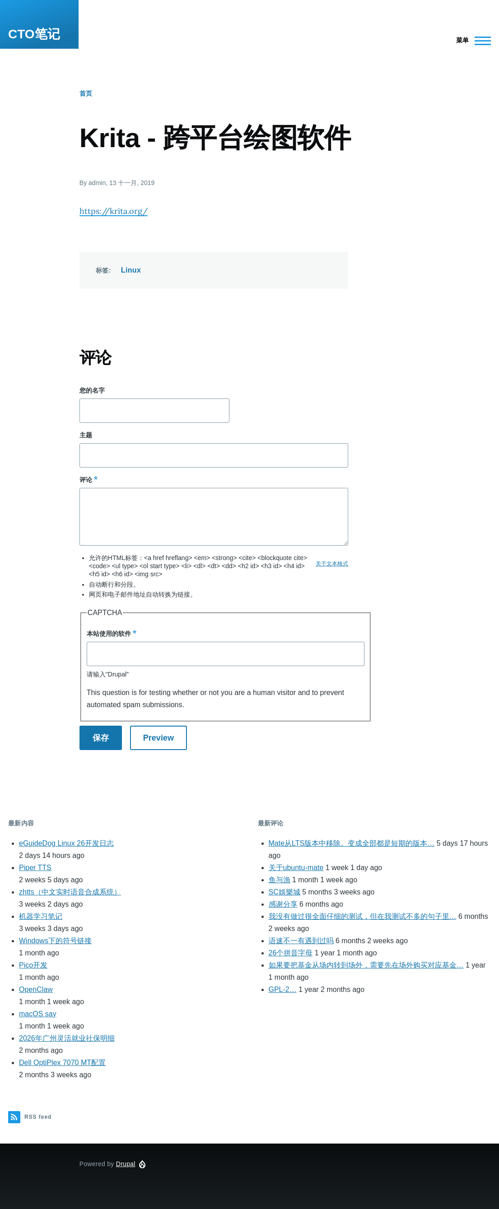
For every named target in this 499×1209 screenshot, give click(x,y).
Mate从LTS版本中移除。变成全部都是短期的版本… (352, 843)
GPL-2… (283, 989)
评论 (85, 479)
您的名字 (92, 390)
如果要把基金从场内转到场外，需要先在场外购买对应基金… (366, 965)
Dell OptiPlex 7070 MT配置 (62, 1062)
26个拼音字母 (291, 953)
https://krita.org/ (113, 211)
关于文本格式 (332, 563)
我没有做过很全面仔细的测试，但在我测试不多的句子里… (363, 916)
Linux (131, 270)
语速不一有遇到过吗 (301, 941)
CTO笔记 (34, 34)
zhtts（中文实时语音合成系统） (70, 892)
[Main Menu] (471, 40)
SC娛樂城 (284, 892)
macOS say (37, 1014)
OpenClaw (36, 989)
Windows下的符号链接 (55, 941)
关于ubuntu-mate (296, 867)
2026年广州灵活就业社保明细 (67, 1038)
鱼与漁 (279, 880)
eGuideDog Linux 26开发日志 (66, 843)
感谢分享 (283, 904)
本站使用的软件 (109, 633)
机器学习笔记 (40, 916)
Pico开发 (33, 965)
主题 (85, 435)
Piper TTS (35, 867)
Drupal (125, 1163)
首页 (85, 93)
